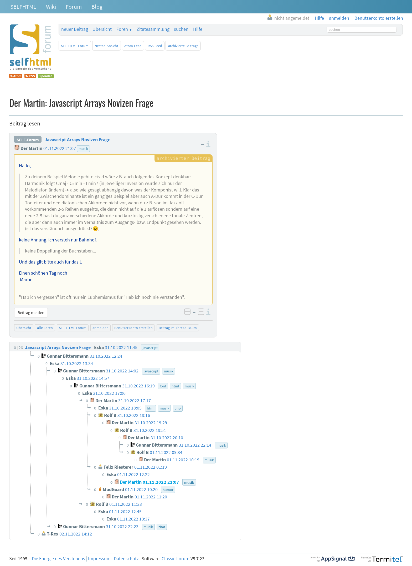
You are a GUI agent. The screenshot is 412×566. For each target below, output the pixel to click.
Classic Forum (175, 559)
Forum (74, 6)
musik (83, 148)
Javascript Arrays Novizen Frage (77, 140)
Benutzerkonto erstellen (133, 327)
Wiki (51, 6)
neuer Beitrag (74, 29)
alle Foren (45, 327)
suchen (181, 29)
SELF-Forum (28, 139)
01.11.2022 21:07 (59, 148)
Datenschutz (126, 559)
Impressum (99, 559)
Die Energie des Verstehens (58, 559)
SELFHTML (23, 6)
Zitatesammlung (153, 29)
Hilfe (197, 29)
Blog (96, 6)
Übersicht (102, 29)
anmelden (100, 327)
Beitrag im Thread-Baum (178, 327)
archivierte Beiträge (183, 45)
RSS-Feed (155, 45)
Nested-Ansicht (106, 45)
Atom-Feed (133, 45)
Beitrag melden (31, 312)
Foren (122, 29)
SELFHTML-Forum (75, 45)
